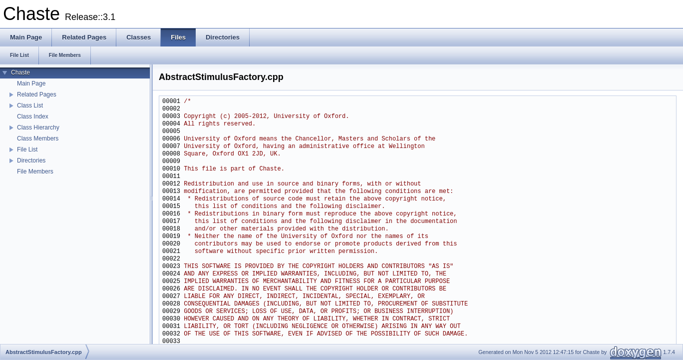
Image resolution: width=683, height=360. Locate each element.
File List (27, 149)
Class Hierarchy (38, 127)
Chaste (20, 72)
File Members (35, 171)
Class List (30, 105)
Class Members (37, 138)
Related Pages (36, 94)
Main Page (31, 83)
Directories (31, 160)
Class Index (32, 116)
